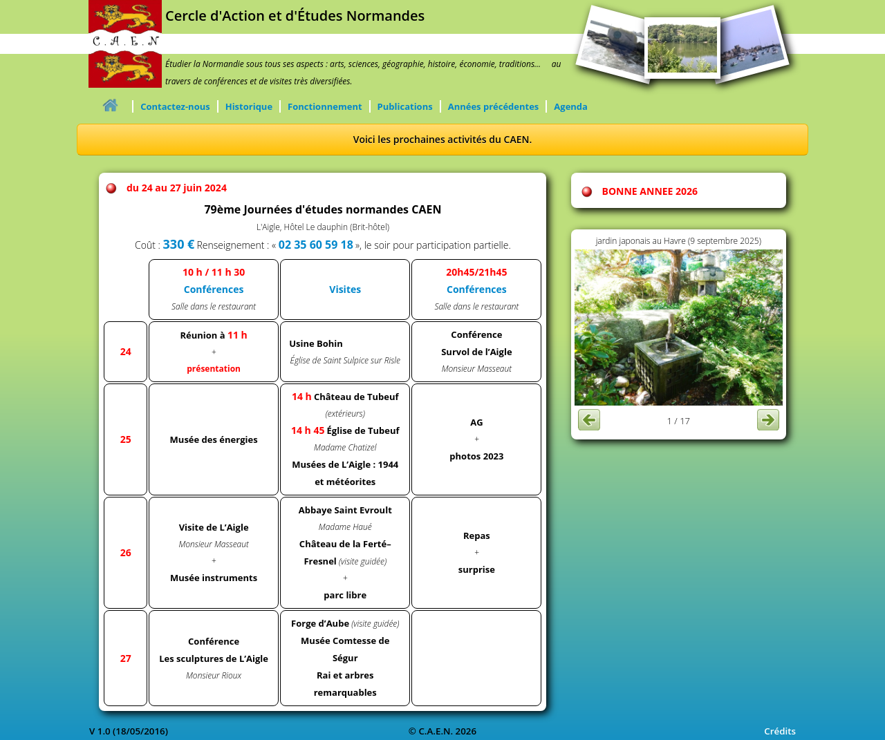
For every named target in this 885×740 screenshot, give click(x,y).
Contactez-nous (175, 106)
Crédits (780, 731)
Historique (248, 106)
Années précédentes (493, 106)
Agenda (571, 106)
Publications (405, 106)
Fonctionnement (325, 106)
